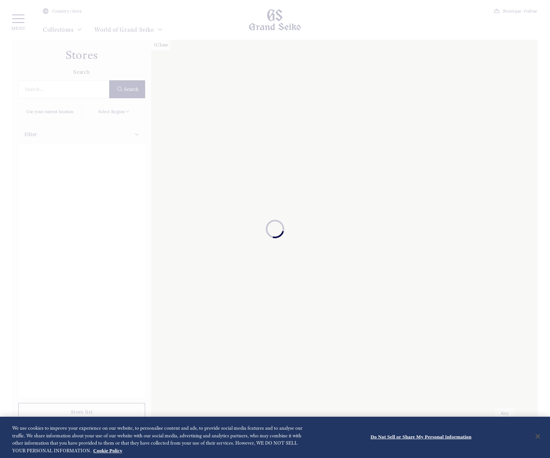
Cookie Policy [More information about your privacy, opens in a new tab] (107, 452)
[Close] (537, 438)
